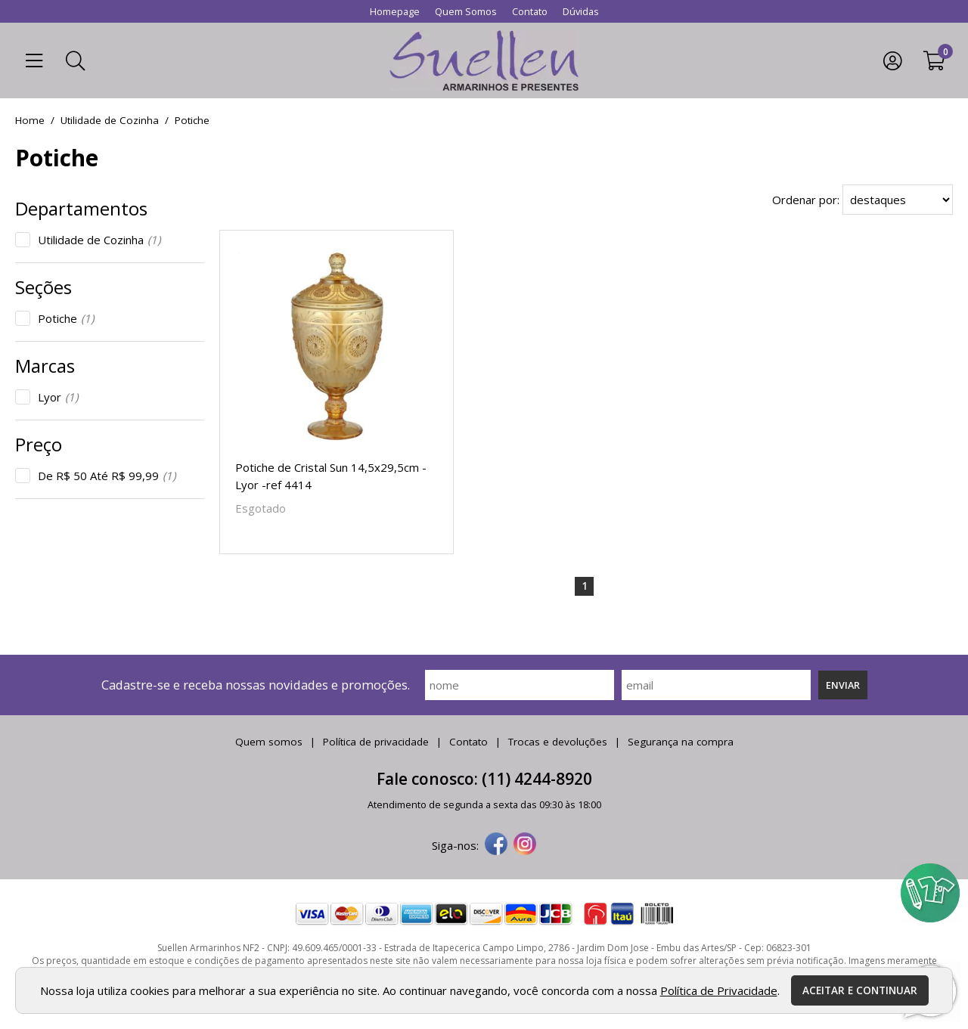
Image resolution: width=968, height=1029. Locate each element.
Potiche (66, 318)
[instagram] (524, 845)
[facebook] (496, 845)
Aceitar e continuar (859, 990)
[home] (484, 60)
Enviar (843, 685)
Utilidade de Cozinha (99, 239)
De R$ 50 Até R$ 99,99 (106, 475)
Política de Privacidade (718, 990)
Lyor (58, 396)
